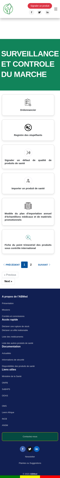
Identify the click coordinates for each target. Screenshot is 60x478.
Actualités (6, 353)
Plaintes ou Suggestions (30, 463)
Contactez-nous (30, 436)
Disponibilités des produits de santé (18, 366)
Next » (8, 281)
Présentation (8, 303)
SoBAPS (6, 389)
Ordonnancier (28, 110)
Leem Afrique (8, 412)
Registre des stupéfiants (28, 135)
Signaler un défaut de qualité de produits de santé (28, 162)
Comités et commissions (13, 316)
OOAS (5, 395)
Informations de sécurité (13, 359)
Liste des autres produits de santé (17, 343)
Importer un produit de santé (28, 188)
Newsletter (30, 456)
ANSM (5, 425)
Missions (6, 310)
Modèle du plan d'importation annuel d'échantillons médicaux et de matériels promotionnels (28, 216)
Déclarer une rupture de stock (15, 326)
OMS (4, 406)
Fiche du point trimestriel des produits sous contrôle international (28, 246)
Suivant (44, 264)
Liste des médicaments (12, 336)
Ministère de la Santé (11, 376)
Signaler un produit (39, 6)
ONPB (5, 383)
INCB (4, 419)
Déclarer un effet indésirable (15, 330)
